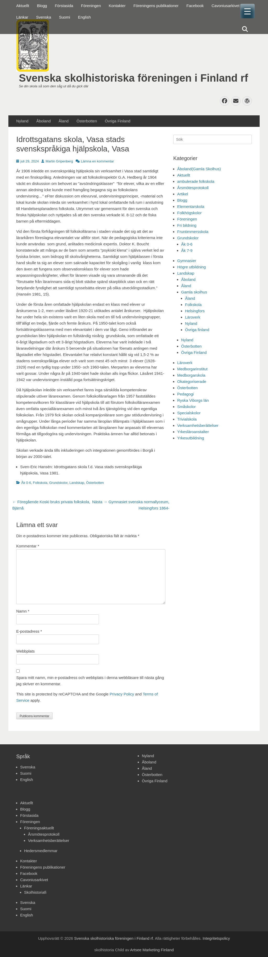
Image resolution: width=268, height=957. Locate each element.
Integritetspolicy (216, 938)
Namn (22, 611)
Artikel (182, 194)
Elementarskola (190, 206)
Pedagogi (185, 394)
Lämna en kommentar (97, 161)
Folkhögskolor (189, 213)
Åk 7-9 (186, 250)
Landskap (76, 483)
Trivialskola (187, 419)
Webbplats (25, 651)
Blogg (42, 5)
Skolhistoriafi (35, 892)
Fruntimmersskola (192, 231)
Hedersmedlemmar (41, 850)
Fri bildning (186, 225)
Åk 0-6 (26, 483)
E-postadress (29, 631)
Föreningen (91, 5)
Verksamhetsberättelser (198, 425)
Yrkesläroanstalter (193, 431)
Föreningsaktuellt (39, 828)
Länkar (22, 17)
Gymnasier (186, 260)
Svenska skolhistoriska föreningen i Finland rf (133, 78)
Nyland (22, 121)
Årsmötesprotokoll (193, 187)
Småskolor (186, 406)
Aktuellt (22, 5)
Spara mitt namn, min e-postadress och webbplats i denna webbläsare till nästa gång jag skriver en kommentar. (90, 680)
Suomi (64, 17)
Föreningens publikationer (156, 5)
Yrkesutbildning (190, 438)
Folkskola (40, 483)
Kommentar (27, 546)
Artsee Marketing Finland (152, 950)
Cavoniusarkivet (225, 5)
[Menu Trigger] (247, 11)
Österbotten (86, 121)
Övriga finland (197, 329)
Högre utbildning (191, 267)
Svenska (43, 17)
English (84, 17)
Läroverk (192, 317)
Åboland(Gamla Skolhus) (199, 169)
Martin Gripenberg (59, 161)
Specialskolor (188, 413)
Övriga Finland (118, 121)
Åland (64, 121)
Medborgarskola (191, 375)
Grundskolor (58, 483)
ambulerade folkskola (195, 181)
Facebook (195, 5)
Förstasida (64, 5)
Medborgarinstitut (192, 369)
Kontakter (117, 5)
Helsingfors (195, 311)
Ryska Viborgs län (193, 400)
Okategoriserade (191, 381)
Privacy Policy (122, 694)
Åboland (43, 121)
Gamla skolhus (194, 292)
